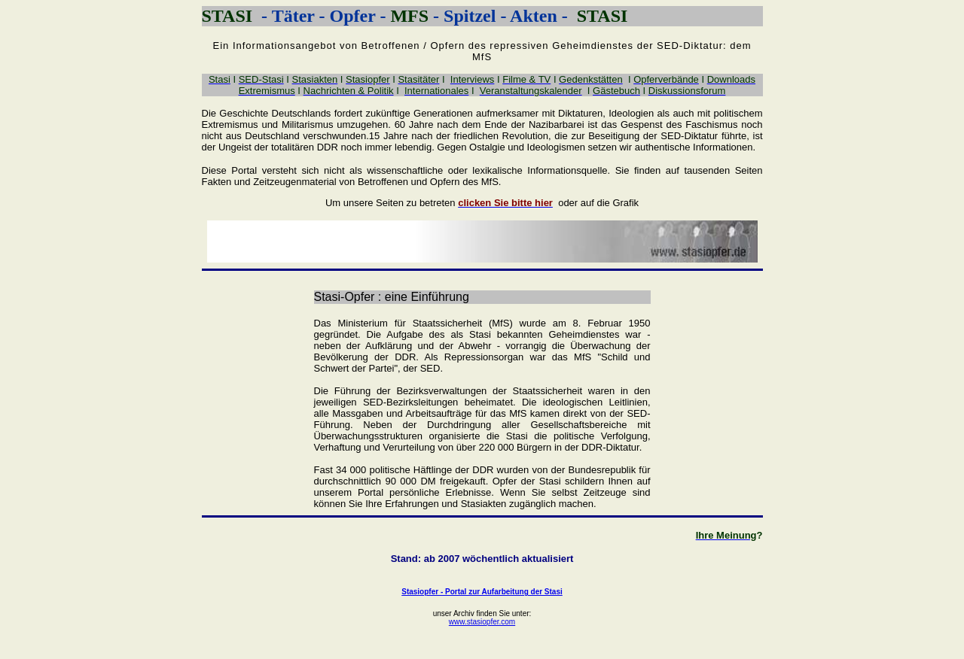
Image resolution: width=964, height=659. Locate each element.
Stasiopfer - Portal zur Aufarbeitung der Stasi (482, 592)
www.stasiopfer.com (482, 622)
